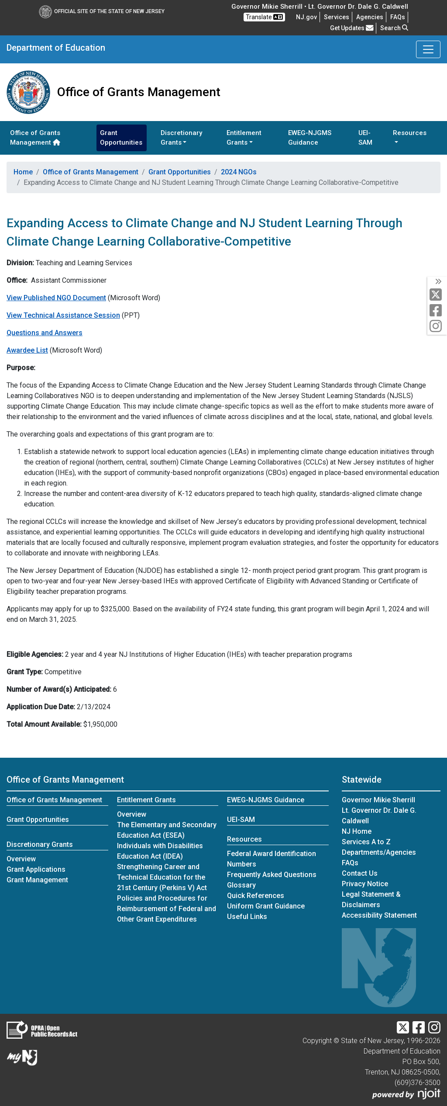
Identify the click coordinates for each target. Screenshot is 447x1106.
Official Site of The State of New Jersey (102, 11)
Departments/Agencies (379, 852)
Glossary (241, 885)
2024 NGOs (239, 172)
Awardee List (27, 350)
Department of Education (56, 47)
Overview (21, 859)
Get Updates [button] (352, 27)
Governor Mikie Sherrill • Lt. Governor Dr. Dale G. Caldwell (319, 6)
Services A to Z (366, 842)
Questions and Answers (45, 333)
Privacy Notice (365, 884)
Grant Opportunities (121, 138)
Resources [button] (409, 133)
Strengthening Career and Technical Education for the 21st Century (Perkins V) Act (162, 877)
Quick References (255, 895)
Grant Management (37, 880)
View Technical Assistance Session (63, 315)
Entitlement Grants (146, 800)
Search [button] (394, 27)
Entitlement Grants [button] (244, 138)
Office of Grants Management (35, 138)
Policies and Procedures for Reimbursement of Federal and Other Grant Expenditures (166, 908)
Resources (244, 839)
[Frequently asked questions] (397, 17)
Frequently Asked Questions (271, 874)
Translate (264, 17)
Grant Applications (36, 869)
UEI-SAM (365, 138)
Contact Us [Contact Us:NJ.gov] (360, 873)
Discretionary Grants (40, 844)
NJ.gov (306, 17)
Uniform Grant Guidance (266, 906)
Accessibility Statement (379, 915)
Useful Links (247, 916)
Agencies (369, 17)
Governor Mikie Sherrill (378, 800)
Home (23, 172)
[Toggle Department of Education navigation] (428, 49)
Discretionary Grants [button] (181, 138)
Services (336, 17)
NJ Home (356, 831)
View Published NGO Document (56, 298)
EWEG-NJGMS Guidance (309, 138)
